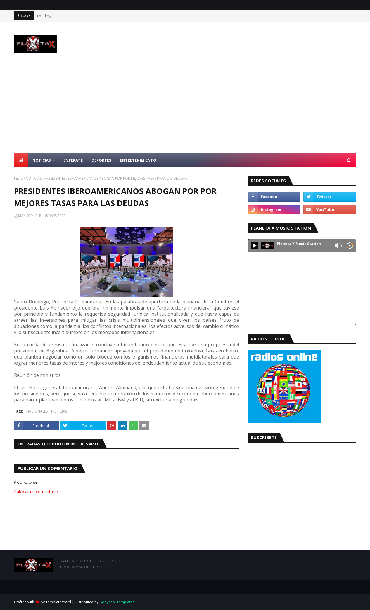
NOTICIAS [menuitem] (41, 160)
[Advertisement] (185, 109)
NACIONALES (37, 411)
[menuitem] (21, 160)
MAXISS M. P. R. (30, 215)
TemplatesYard (58, 601)
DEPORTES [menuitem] (101, 160)
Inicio (18, 178)
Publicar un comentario (36, 491)
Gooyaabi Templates (116, 601)
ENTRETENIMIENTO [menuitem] (138, 160)
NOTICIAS (34, 178)
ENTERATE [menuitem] (73, 160)
